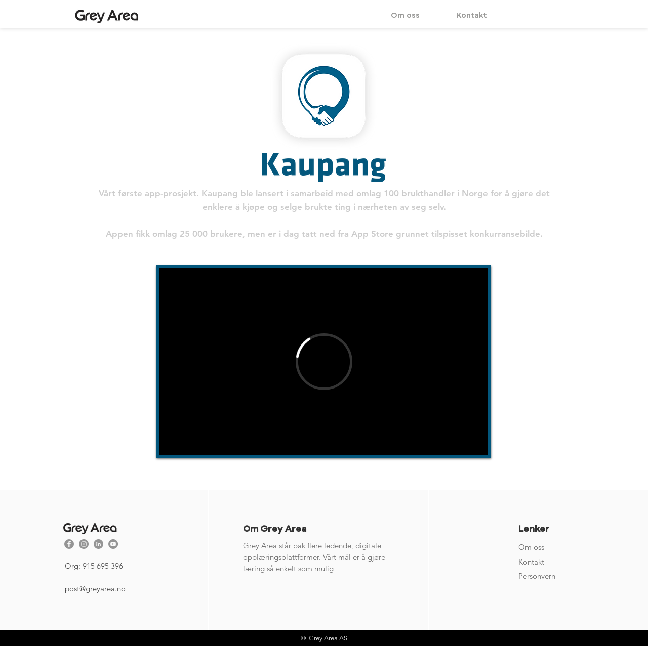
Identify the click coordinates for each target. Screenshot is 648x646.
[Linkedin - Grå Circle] (98, 544)
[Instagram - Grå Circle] (84, 544)
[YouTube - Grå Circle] (113, 544)
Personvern (536, 576)
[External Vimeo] (323, 361)
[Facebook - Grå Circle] (69, 544)
